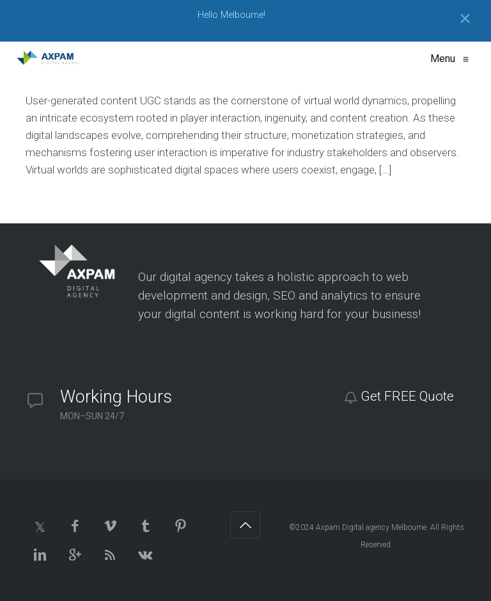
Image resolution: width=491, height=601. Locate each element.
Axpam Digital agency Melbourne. (372, 527)
